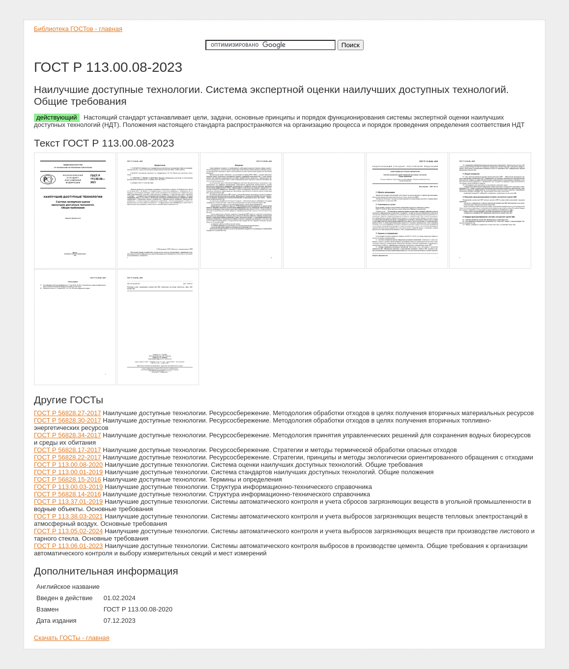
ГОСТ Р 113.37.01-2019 (68, 501)
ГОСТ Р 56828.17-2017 (67, 450)
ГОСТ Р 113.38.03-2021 (68, 516)
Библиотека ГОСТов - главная (78, 28)
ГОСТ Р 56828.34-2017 (67, 435)
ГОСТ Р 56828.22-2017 (67, 457)
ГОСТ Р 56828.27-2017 (67, 413)
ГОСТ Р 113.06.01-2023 (68, 545)
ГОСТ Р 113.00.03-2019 (68, 486)
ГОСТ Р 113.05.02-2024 (68, 531)
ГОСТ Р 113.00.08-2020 (68, 464)
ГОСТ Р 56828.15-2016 (67, 479)
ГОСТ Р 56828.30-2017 (67, 420)
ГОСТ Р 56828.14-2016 (67, 494)
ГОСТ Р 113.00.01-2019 (68, 472)
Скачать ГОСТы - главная (72, 637)
